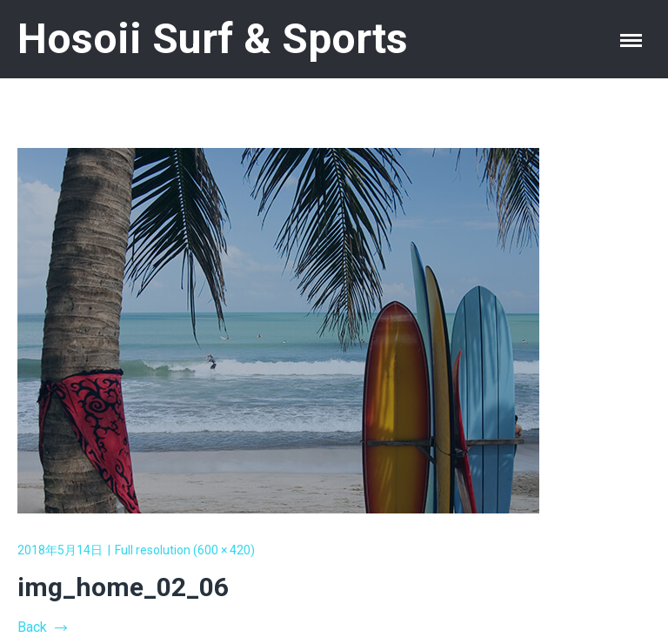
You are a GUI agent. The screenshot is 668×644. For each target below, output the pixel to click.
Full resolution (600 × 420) (185, 550)
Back (41, 627)
